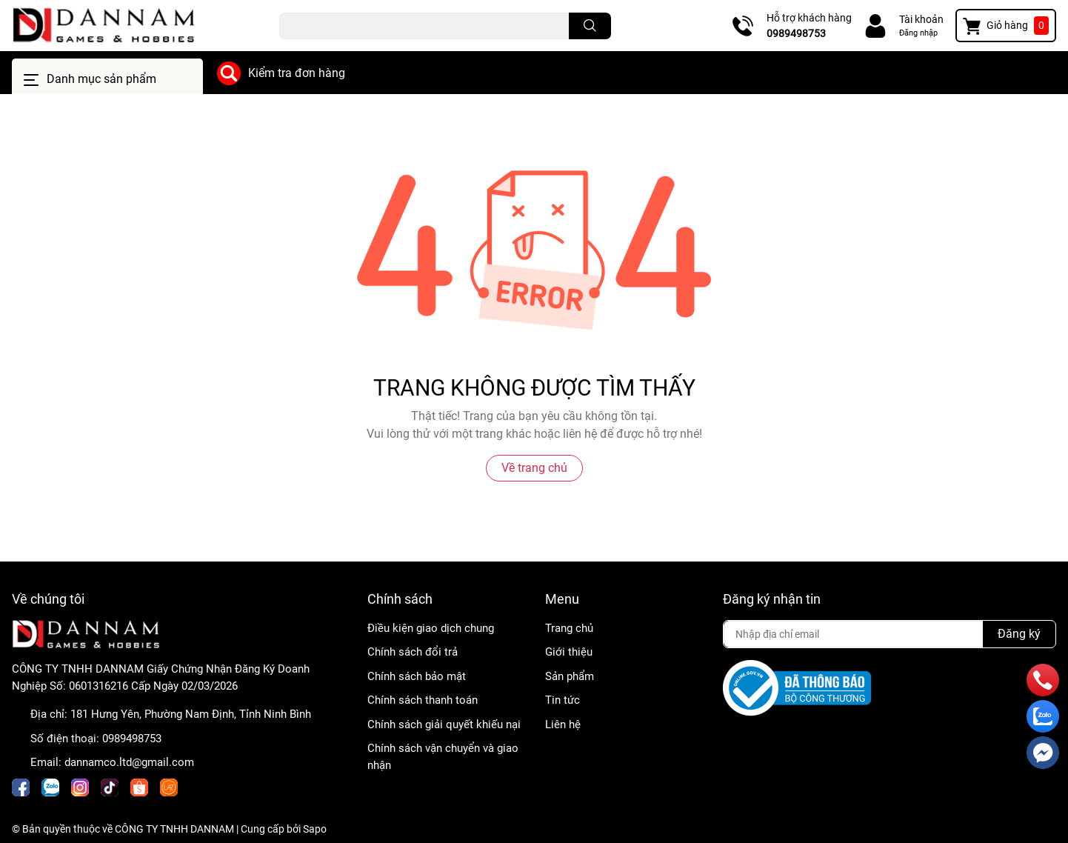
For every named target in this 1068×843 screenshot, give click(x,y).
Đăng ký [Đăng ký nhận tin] (1019, 634)
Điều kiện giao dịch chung (430, 628)
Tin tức (562, 700)
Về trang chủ (534, 468)
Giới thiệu (569, 652)
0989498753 (796, 33)
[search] (590, 26)
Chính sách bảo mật (416, 676)
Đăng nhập (918, 33)
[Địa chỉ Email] (889, 634)
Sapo (315, 829)
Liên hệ (563, 724)
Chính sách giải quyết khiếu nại (444, 724)
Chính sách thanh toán (422, 700)
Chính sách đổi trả (412, 652)
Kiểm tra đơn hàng (296, 73)
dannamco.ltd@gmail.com (129, 762)
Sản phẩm (569, 676)
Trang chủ (569, 628)
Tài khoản (921, 19)
